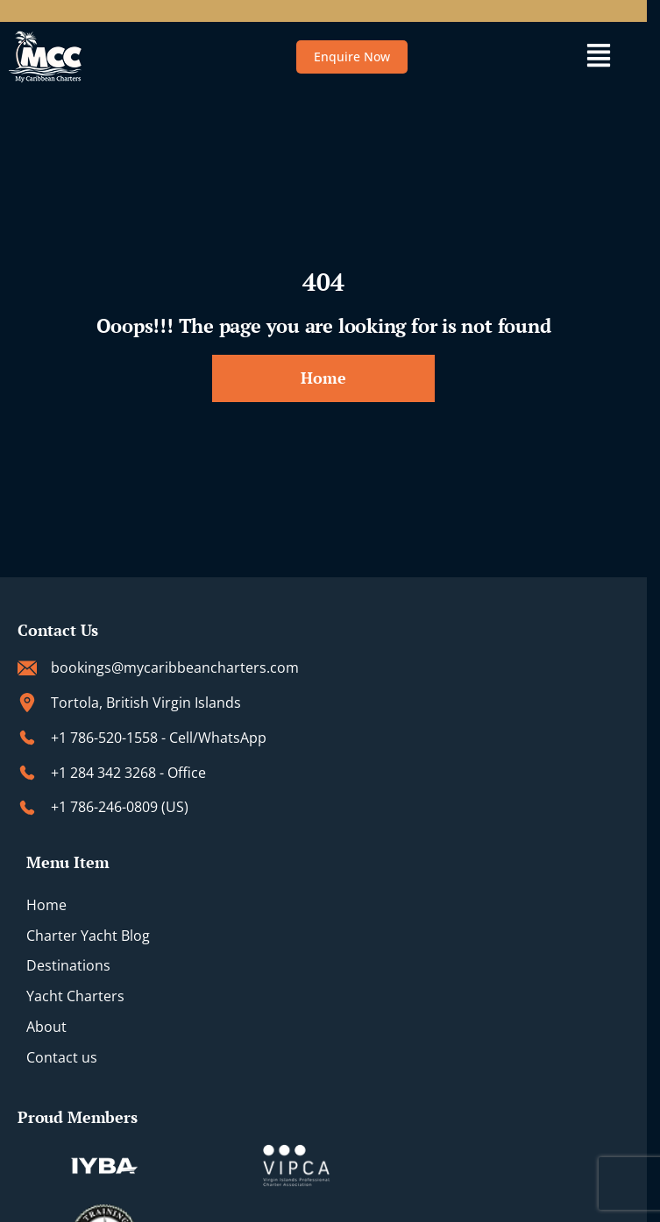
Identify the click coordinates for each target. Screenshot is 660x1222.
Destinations (68, 965)
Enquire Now (352, 56)
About (46, 1026)
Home (46, 905)
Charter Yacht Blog (88, 935)
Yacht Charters (75, 996)
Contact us (61, 1057)
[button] (598, 56)
